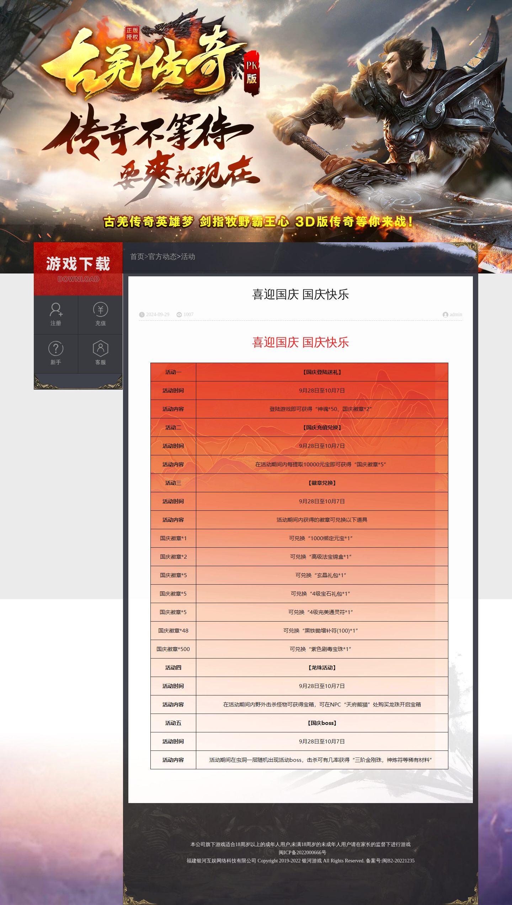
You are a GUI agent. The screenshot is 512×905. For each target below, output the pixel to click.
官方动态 (162, 256)
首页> (139, 256)
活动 (188, 256)
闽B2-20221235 (398, 860)
